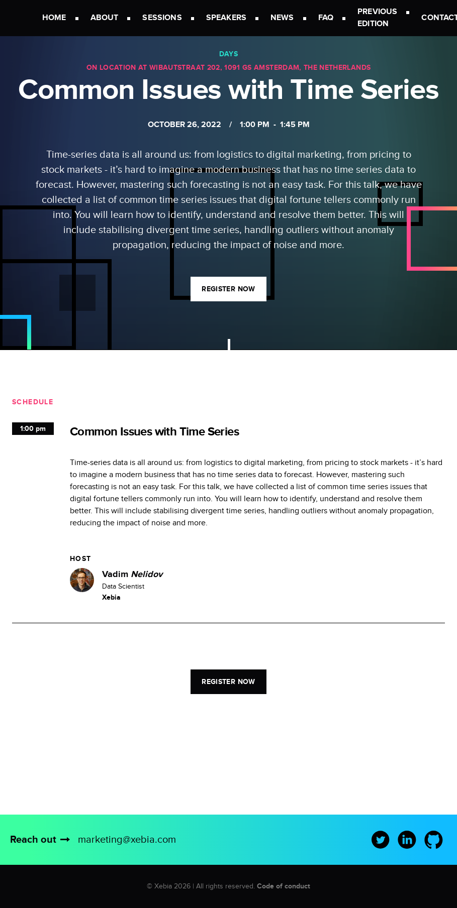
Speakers (226, 18)
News (282, 18)
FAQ (325, 18)
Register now (228, 289)
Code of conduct (283, 886)
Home (54, 18)
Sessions (161, 18)
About (104, 18)
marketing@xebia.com (127, 840)
